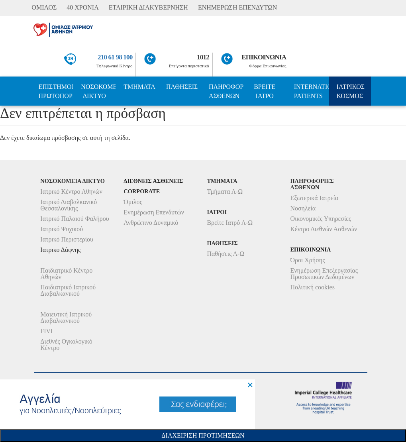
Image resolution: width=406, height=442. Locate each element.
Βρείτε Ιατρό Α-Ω (230, 222)
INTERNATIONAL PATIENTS (311, 91)
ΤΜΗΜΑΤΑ (139, 86)
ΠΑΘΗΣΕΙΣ (182, 86)
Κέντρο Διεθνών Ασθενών (323, 229)
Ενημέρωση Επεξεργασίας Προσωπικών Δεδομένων (324, 273)
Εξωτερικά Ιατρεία (314, 197)
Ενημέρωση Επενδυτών (154, 212)
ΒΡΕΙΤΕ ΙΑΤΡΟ (264, 91)
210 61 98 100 (115, 57)
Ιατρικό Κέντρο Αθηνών (71, 191)
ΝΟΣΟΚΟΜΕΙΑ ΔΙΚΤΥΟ (98, 91)
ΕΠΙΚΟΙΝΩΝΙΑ (263, 57)
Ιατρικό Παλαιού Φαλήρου (74, 218)
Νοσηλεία (303, 208)
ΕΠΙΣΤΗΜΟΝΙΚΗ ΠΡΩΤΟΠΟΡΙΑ (55, 91)
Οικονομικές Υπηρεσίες (320, 218)
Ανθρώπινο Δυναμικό (151, 222)
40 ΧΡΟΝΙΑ (82, 7)
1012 (203, 57)
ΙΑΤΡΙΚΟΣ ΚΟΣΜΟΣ (351, 91)
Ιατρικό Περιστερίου (66, 239)
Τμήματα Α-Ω (225, 191)
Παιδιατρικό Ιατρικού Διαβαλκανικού (68, 290)
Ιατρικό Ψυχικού (61, 229)
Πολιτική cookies (312, 287)
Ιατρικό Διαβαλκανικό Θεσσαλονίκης (68, 205)
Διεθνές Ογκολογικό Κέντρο (66, 344)
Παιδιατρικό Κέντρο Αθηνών (66, 273)
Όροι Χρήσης (307, 260)
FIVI (46, 331)
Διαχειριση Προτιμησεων (202, 435)
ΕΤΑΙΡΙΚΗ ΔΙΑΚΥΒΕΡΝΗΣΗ (148, 7)
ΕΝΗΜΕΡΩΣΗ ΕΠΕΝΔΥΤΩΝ (237, 7)
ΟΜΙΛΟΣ (44, 7)
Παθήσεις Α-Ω (225, 253)
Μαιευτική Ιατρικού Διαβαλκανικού (66, 317)
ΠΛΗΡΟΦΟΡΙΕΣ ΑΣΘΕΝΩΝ (226, 91)
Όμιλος (133, 201)
